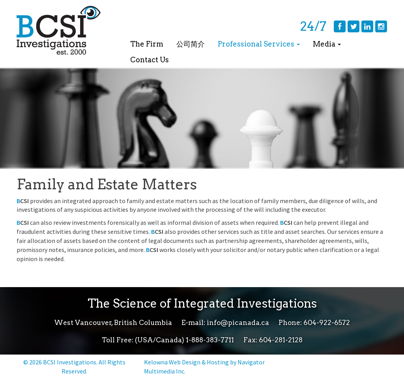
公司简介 (190, 44)
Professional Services (259, 44)
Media (327, 44)
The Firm (146, 44)
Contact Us (149, 60)
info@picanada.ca (238, 323)
